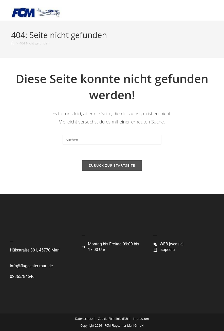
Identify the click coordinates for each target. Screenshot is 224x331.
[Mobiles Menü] (205, 12)
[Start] (12, 43)
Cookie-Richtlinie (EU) (113, 319)
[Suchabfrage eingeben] (112, 140)
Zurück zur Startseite (112, 165)
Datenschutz (84, 319)
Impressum (141, 319)
